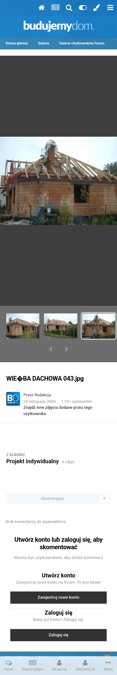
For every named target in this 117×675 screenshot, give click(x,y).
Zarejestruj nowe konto (58, 581)
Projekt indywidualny (32, 445)
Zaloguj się (59, 618)
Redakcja (43, 378)
